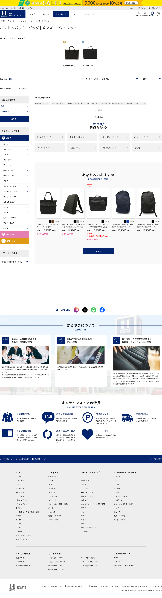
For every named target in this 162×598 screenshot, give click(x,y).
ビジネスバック (44, 137)
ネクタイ (6, 181)
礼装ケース (75, 147)
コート (5, 154)
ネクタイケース (44, 147)
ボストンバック (22, 88)
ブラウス (51, 492)
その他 (5, 228)
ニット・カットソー (56, 496)
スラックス (7, 160)
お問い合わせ (155, 8)
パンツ (18, 523)
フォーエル (118, 561)
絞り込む (14, 119)
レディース (45, 14)
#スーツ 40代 (85, 103)
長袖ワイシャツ (8, 170)
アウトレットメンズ (90, 472)
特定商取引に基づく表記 (99, 586)
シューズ (6, 212)
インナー (19, 519)
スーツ (5, 144)
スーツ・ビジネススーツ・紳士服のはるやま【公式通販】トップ (22, 459)
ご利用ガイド (142, 8)
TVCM (131, 8)
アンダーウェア (8, 223)
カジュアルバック (110, 147)
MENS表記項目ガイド (24, 565)
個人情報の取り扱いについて (77, 586)
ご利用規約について (57, 586)
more (98, 250)
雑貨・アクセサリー (10, 218)
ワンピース (52, 500)
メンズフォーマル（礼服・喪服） (28, 512)
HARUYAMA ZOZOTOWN (124, 565)
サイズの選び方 (23, 553)
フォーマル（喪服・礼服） (58, 504)
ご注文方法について (56, 557)
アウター (19, 515)
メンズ (32, 14)
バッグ (31, 21)
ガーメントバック (110, 137)
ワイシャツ (20, 496)
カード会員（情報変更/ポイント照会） (135, 586)
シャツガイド (21, 561)
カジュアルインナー (10, 197)
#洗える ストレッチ (118, 103)
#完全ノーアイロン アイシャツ (137, 103)
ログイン (31, 8)
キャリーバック (141, 137)
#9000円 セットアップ (42, 103)
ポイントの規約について (90, 561)
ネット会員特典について (90, 565)
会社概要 (115, 586)
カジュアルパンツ (9, 202)
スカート (51, 488)
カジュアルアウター (10, 191)
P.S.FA (116, 557)
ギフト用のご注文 (88, 557)
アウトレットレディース (125, 472)
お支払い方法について (56, 561)
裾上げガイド (21, 557)
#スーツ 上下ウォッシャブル (101, 103)
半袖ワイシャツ (8, 175)
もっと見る (98, 110)
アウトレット (61, 14)
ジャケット (7, 149)
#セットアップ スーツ (59, 103)
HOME (44, 586)
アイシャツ (7, 165)
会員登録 (21, 8)
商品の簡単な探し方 (56, 569)
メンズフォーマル (9, 186)
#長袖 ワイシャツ (73, 103)
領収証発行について (56, 565)
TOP (3, 21)
